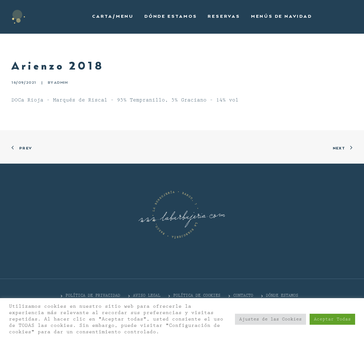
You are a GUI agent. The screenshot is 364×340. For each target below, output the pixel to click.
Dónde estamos (170, 16)
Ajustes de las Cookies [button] (270, 319)
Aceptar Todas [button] (332, 319)
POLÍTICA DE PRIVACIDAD (92, 295)
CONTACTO (243, 295)
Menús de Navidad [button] (281, 16)
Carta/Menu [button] (113, 16)
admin (61, 83)
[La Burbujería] (18, 17)
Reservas (224, 16)
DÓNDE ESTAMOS (282, 295)
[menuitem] (113, 16)
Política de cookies (196, 295)
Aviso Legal (146, 295)
